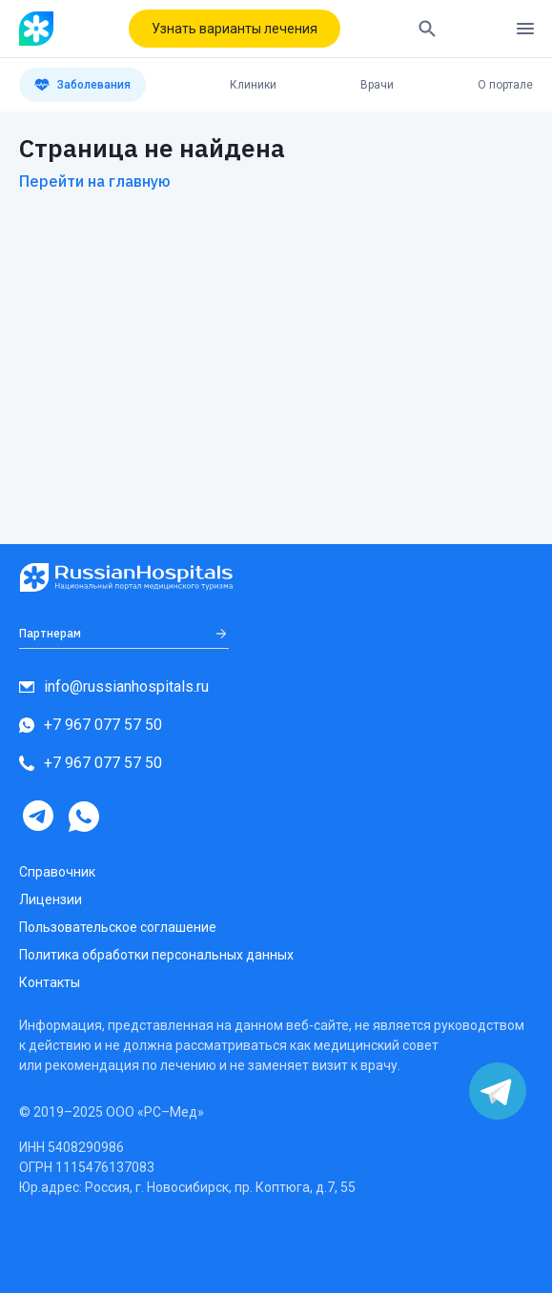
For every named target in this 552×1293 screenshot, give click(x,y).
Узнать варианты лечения (234, 28)
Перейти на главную (95, 181)
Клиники (253, 84)
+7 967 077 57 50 (90, 725)
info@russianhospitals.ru (114, 686)
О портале (505, 84)
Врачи (377, 84)
